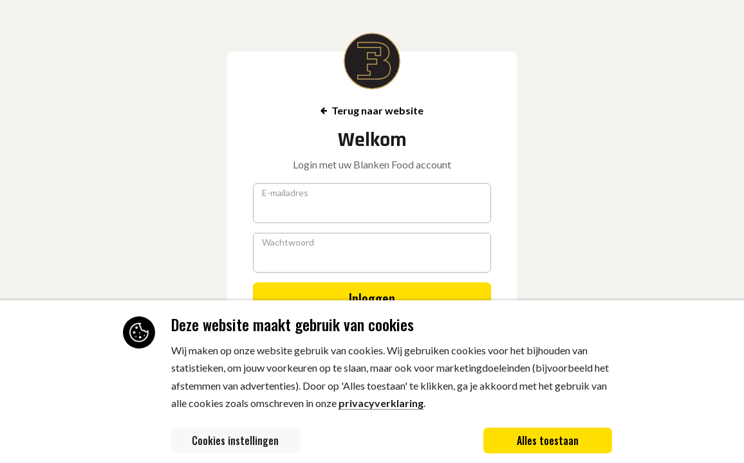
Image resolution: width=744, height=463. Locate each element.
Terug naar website (372, 110)
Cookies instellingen (235, 440)
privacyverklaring (381, 403)
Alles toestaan (548, 440)
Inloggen (372, 298)
